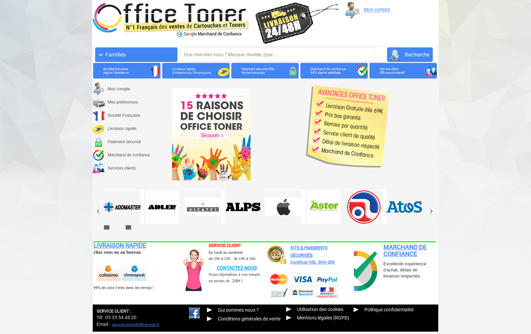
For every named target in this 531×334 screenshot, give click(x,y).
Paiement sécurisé (124, 141)
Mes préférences (123, 102)
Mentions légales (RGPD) (323, 317)
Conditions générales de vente (249, 318)
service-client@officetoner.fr (136, 324)
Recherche (417, 54)
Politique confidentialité (388, 309)
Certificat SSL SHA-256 (312, 262)
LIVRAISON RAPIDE (119, 245)
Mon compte (377, 10)
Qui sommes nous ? (238, 310)
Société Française (124, 115)
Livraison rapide (194, 70)
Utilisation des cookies (320, 309)
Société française (125, 70)
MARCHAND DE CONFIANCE (404, 251)
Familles (115, 54)
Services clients (122, 168)
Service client (401, 70)
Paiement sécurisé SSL (263, 70)
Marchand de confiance (332, 70)
